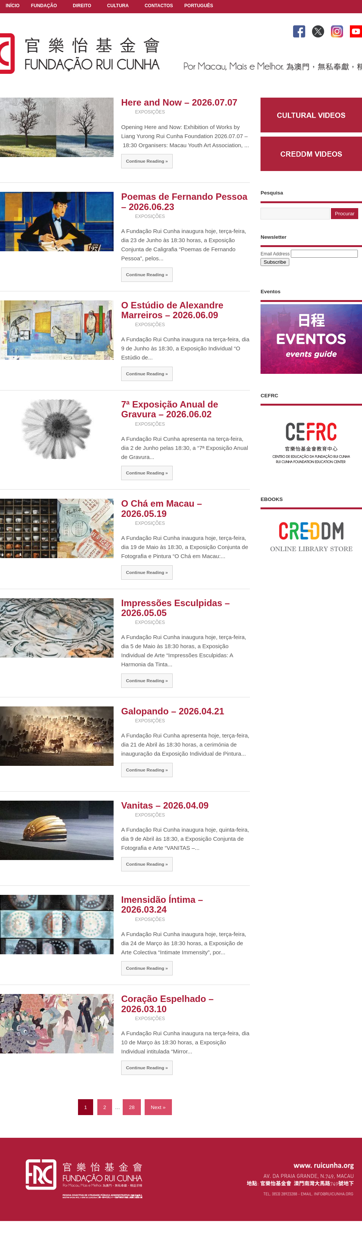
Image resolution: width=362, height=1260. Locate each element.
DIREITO (82, 6)
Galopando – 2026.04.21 (172, 711)
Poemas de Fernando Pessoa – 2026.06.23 (184, 201)
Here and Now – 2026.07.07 (179, 102)
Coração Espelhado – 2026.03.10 (167, 1004)
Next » (158, 1107)
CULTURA (117, 6)
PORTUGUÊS (199, 6)
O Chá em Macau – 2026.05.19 (161, 508)
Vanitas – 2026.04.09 (165, 805)
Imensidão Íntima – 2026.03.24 (162, 904)
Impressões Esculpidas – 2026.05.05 (175, 608)
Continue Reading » (147, 161)
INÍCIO (13, 5)
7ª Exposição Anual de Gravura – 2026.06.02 (169, 409)
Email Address (275, 254)
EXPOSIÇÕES (150, 112)
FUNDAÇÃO (44, 6)
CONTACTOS (159, 5)
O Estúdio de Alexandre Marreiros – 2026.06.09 (172, 310)
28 (131, 1107)
